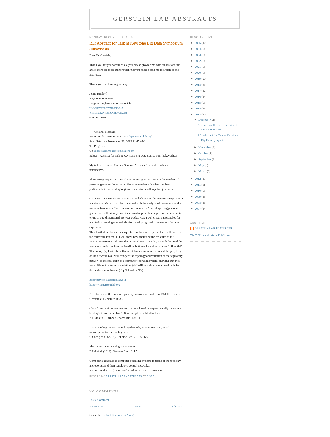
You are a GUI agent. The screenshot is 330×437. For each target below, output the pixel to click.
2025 (198, 43)
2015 (198, 102)
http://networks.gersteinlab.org (107, 279)
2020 (198, 72)
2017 (198, 90)
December (205, 119)
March (202, 171)
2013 (198, 114)
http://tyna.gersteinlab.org (104, 284)
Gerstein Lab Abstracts (165, 18)
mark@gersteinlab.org (138, 136)
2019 (198, 78)
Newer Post (96, 406)
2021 (198, 66)
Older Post (177, 406)
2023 (198, 54)
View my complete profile (210, 235)
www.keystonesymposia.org (106, 107)
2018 (198, 84)
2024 (198, 48)
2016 (198, 96)
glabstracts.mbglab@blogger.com (114, 150)
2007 (198, 208)
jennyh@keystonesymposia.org (108, 112)
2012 (198, 178)
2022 (198, 60)
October (203, 153)
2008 (198, 202)
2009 (198, 196)
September (205, 159)
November (205, 147)
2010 (198, 190)
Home (137, 406)
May (201, 165)
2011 (198, 184)
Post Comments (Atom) (120, 415)
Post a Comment (99, 399)
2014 (198, 108)
